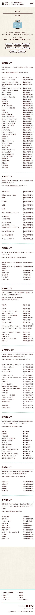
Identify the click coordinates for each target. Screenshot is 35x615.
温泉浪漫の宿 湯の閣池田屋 (9, 389)
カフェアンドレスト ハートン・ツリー (11, 331)
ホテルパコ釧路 (6, 132)
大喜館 (3, 112)
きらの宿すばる (6, 371)
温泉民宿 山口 (5, 193)
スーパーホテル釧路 (7, 108)
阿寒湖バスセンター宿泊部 (9, 197)
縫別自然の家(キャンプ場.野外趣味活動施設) (12, 266)
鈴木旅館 (4, 491)
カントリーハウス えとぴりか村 (10, 534)
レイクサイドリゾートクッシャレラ (11, 380)
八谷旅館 (4, 203)
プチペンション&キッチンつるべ (10, 328)
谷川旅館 (4, 436)
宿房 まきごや (5, 337)
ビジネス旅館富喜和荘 (8, 156)
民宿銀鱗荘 (5, 139)
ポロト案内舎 (5, 519)
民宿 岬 (4, 539)
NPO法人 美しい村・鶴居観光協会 (15, 300)
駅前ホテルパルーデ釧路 (8, 82)
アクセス (21, 597)
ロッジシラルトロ (6, 454)
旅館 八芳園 (5, 170)
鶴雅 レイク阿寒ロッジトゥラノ (10, 215)
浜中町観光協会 (10, 513)
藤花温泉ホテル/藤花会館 (8, 440)
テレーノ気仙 (5, 445)
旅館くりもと (5, 541)
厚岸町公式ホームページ (12, 479)
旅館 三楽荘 (5, 438)
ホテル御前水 (5, 219)
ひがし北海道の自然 (8, 592)
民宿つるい (5, 343)
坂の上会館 (5, 104)
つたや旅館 (5, 115)
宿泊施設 (21, 595)
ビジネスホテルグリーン (8, 152)
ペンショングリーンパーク (9, 123)
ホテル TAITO (5, 339)
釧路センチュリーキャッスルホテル (11, 90)
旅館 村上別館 (5, 163)
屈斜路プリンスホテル (8, 402)
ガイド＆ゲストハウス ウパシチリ (11, 367)
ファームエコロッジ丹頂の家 (9, 318)
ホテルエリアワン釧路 (8, 128)
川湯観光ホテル (6, 410)
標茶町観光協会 (10, 428)
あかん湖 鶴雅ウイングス (8, 227)
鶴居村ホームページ (6, 302)
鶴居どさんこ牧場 (6, 322)
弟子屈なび (9, 362)
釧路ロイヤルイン (6, 97)
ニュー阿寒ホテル (6, 225)
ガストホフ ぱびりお (7, 378)
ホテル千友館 (5, 130)
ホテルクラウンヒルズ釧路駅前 (10, 93)
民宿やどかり (5, 275)
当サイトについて (28, 608)
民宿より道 (5, 528)
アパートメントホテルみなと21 (10, 80)
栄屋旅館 (4, 101)
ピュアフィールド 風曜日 (8, 397)
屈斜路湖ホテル (6, 404)
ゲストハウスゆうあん (8, 369)
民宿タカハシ (5, 141)
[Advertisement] (17, 567)
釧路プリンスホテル (7, 95)
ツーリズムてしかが (17, 362)
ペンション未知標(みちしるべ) (10, 451)
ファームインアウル (7, 316)
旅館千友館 (5, 150)
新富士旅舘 (5, 161)
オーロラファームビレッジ (9, 458)
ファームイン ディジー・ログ (9, 313)
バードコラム (6, 599)
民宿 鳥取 (4, 165)
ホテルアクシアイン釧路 (8, 126)
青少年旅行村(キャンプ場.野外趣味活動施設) (12, 270)
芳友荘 (3, 200)
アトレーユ (5, 382)
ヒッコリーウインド (7, 320)
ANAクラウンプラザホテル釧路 (10, 84)
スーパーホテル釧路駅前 (8, 110)
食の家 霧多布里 (6, 530)
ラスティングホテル (7, 145)
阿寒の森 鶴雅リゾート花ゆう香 (10, 229)
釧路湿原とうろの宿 (7, 443)
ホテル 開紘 (5, 395)
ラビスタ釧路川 (6, 148)
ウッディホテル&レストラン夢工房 (11, 334)
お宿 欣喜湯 (5, 408)
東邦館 (3, 211)
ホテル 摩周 (5, 393)
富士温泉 (4, 434)
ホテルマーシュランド (8, 134)
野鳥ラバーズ (6, 597)
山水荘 (3, 207)
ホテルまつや (5, 282)
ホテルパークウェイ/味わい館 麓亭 (11, 391)
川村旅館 (4, 537)
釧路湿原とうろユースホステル (10, 456)
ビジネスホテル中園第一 (8, 119)
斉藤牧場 (4, 307)
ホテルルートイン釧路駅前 (9, 137)
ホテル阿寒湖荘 (6, 221)
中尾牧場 (4, 311)
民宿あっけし (5, 484)
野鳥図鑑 (21, 592)
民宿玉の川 (5, 526)
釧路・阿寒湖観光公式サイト (13, 74)
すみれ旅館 (5, 106)
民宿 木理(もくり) (6, 449)
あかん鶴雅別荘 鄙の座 (8, 233)
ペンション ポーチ (7, 523)
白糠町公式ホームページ (12, 259)
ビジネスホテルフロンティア (9, 121)
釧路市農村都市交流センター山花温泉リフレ (11, 87)
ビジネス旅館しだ (6, 154)
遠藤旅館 (4, 489)
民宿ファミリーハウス (8, 143)
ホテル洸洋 (5, 279)
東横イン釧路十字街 (7, 117)
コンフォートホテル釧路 (8, 99)
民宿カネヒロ (5, 273)
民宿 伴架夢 (5, 532)
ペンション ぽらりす (7, 374)
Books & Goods (23, 599)
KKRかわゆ (5, 384)
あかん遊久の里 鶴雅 (7, 237)
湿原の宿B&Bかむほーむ (8, 460)
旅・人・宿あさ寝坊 (7, 386)
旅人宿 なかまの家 (7, 447)
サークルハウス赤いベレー (9, 241)
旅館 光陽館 (5, 167)
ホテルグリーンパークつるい (9, 341)
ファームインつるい (7, 324)
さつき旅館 (5, 277)
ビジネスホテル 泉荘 (7, 400)
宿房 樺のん (5, 521)
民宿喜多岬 (5, 486)
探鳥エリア (6, 595)
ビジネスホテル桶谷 (7, 159)
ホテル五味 (5, 493)
